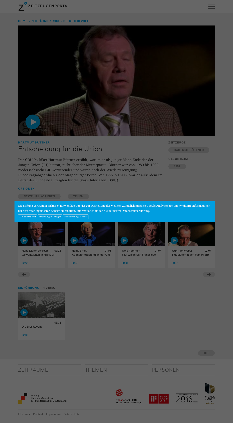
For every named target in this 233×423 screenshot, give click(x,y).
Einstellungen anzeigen (50, 216)
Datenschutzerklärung (135, 211)
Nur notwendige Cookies (75, 216)
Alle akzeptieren (27, 216)
